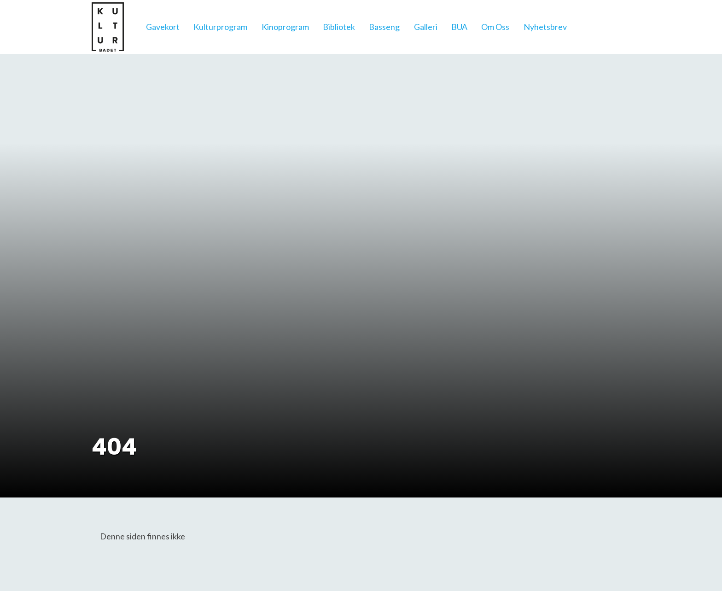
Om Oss (495, 27)
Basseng (384, 27)
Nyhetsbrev (545, 27)
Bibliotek (339, 27)
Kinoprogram (285, 27)
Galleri (425, 27)
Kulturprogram (220, 27)
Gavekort (163, 27)
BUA (459, 27)
